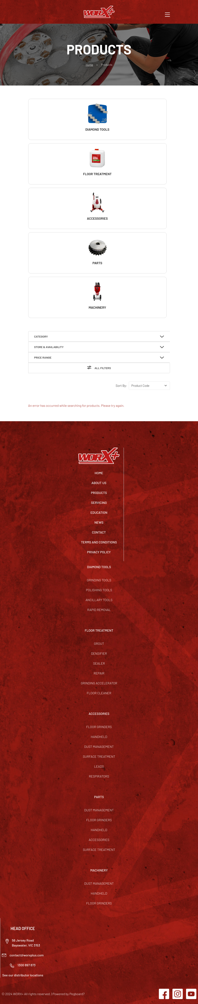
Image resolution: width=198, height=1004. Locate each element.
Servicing (99, 502)
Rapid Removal (99, 610)
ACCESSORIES (99, 713)
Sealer (99, 663)
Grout (99, 643)
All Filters (103, 368)
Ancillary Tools (99, 600)
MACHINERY (99, 870)
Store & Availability (49, 347)
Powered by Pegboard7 (68, 994)
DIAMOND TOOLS (99, 567)
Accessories (99, 840)
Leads (99, 766)
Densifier (99, 653)
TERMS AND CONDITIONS (99, 542)
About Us (98, 483)
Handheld (99, 737)
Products (99, 493)
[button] (167, 14)
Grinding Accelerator (99, 683)
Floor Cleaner (99, 693)
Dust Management (99, 746)
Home (89, 64)
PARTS (99, 797)
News (98, 522)
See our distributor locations (22, 975)
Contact (99, 532)
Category (41, 336)
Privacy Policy (99, 552)
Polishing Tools (99, 590)
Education (98, 512)
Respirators (99, 776)
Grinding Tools (99, 580)
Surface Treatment (99, 756)
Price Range (43, 357)
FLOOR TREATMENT (99, 630)
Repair (99, 673)
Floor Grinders (99, 727)
